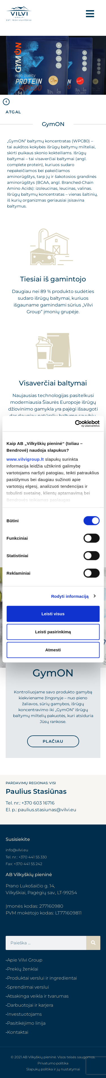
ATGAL (13, 111)
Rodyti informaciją (70, 596)
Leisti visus (53, 613)
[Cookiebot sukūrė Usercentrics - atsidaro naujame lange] (75, 423)
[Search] (93, 943)
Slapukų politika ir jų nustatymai (53, 1069)
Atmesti (53, 649)
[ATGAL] (6, 101)
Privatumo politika (53, 1063)
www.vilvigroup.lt (25, 459)
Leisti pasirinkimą (53, 631)
